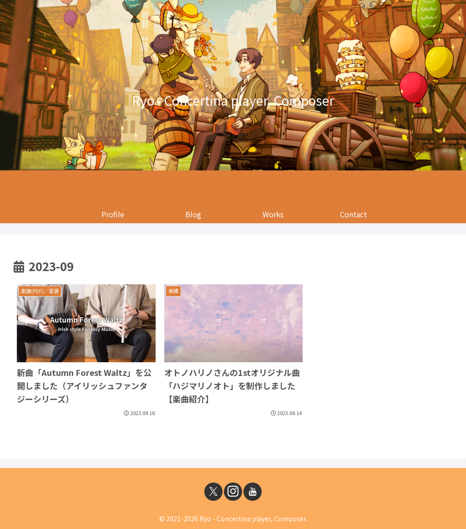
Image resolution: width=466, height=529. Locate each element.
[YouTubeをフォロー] (252, 492)
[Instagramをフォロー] (233, 492)
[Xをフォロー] (213, 492)
